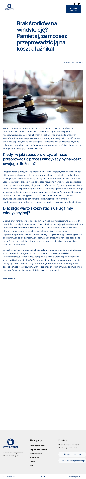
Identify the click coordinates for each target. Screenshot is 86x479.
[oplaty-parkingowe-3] (43, 96)
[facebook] (74, 3)
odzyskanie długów (23, 260)
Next (78, 62)
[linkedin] (79, 3)
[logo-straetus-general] (9, 4)
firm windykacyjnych (67, 266)
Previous (70, 62)
